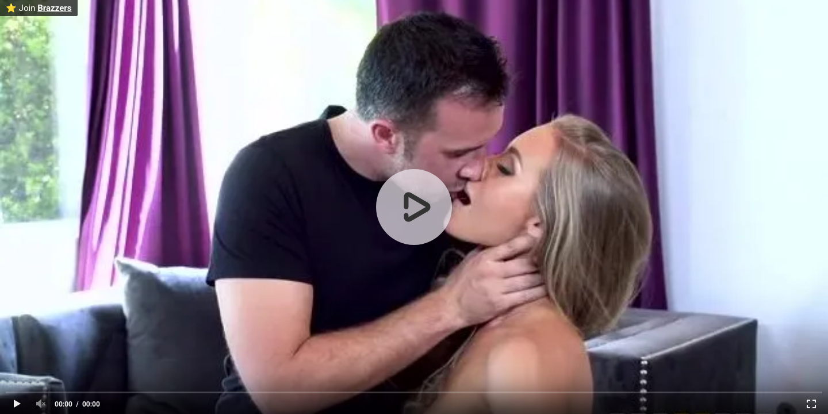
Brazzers (54, 8)
